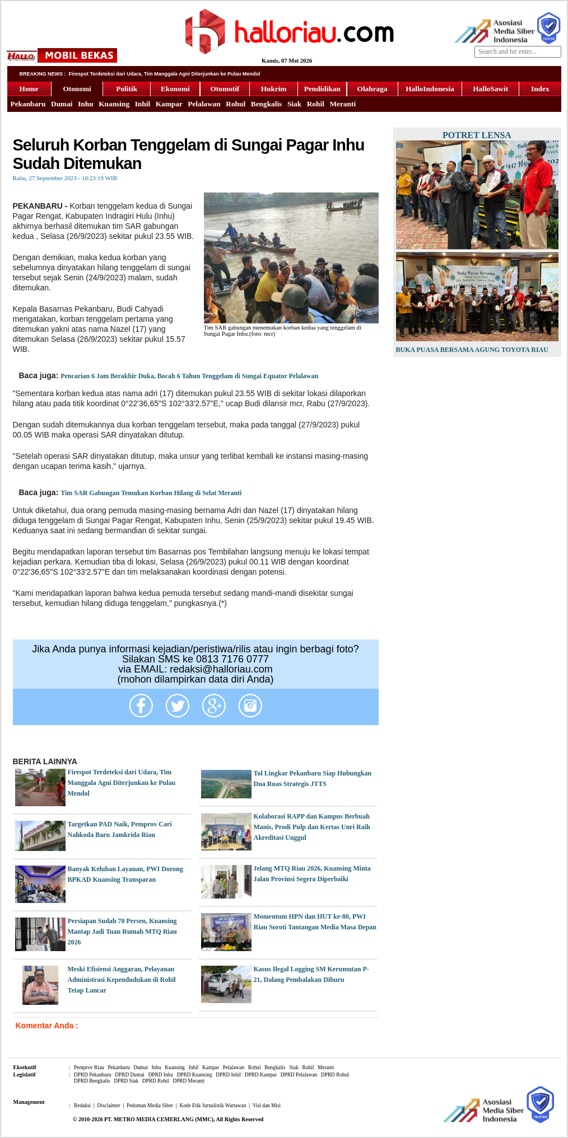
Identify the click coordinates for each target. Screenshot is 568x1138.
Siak (294, 104)
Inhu (85, 104)
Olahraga (372, 88)
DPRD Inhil (228, 1075)
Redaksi (82, 1105)
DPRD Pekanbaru (92, 1075)
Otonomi (77, 88)
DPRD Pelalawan (299, 1075)
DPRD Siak (126, 1081)
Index (540, 88)
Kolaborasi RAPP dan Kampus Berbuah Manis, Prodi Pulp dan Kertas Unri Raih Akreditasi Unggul (312, 826)
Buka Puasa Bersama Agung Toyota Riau (472, 350)
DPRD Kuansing (194, 1075)
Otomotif (224, 88)
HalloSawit (490, 88)
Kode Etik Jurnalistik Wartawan (212, 1105)
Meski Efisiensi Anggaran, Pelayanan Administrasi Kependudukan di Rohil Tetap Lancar (122, 979)
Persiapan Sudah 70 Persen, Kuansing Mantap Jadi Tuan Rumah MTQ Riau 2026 (122, 931)
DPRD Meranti (188, 1081)
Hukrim (274, 88)
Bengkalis (266, 104)
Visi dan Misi (267, 1105)
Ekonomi (175, 88)
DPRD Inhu (160, 1075)
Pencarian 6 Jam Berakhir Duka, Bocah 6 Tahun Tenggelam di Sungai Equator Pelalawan (189, 376)
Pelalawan (204, 104)
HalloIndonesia (430, 88)
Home (29, 88)
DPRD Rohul (335, 1075)
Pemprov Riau (89, 1067)
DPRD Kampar (261, 1075)
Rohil (315, 104)
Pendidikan (322, 88)
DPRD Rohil (155, 1081)
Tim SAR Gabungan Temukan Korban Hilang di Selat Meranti (150, 493)
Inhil (142, 104)
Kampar (169, 104)
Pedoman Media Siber (150, 1105)
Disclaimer (108, 1105)
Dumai (62, 104)
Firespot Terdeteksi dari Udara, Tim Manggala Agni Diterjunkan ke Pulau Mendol (122, 782)
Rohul (235, 104)
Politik (126, 88)
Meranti (342, 104)
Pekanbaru (28, 104)
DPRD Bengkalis (92, 1081)
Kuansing (114, 104)
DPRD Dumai (130, 1075)
